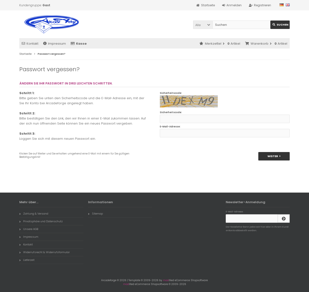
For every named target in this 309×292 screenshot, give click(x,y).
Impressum (54, 43)
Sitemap (95, 214)
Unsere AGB (28, 229)
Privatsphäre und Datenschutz (41, 221)
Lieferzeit (27, 260)
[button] (202, 25)
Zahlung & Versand (33, 214)
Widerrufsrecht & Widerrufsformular (44, 252)
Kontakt (30, 43)
